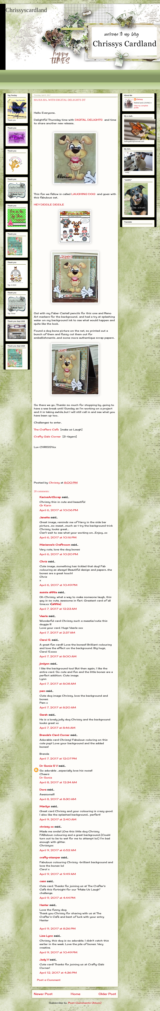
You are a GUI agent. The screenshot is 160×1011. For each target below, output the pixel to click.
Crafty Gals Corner (47, 436)
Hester (44, 905)
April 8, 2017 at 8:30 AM (57, 799)
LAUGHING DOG (83, 194)
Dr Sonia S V (48, 765)
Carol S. (45, 639)
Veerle (43, 616)
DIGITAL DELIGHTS (89, 119)
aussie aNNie (48, 592)
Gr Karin (45, 505)
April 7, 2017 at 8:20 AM (57, 707)
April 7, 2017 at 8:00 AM (57, 656)
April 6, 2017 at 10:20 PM (58, 554)
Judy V (44, 959)
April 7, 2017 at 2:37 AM (57, 632)
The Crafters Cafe (46, 429)
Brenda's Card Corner (54, 735)
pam (42, 690)
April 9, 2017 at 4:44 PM (57, 897)
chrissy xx (46, 826)
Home (75, 994)
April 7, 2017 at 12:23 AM (58, 608)
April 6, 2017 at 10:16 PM (57, 537)
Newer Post (43, 994)
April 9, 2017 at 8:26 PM (57, 928)
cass (42, 881)
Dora (42, 789)
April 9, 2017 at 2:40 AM (57, 819)
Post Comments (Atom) (84, 1002)
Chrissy (139, 99)
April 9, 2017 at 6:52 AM (57, 850)
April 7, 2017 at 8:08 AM (57, 683)
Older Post (107, 994)
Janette (44, 517)
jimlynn (44, 663)
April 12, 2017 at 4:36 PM (58, 972)
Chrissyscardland (26, 10)
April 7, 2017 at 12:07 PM (58, 758)
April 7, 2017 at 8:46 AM (57, 727)
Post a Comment (48, 979)
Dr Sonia (45, 777)
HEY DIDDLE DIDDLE (49, 204)
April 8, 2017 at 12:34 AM (58, 782)
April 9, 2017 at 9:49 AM (57, 874)
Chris (43, 561)
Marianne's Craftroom (54, 544)
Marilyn (44, 806)
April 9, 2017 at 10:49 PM (58, 952)
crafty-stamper (49, 857)
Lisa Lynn (46, 935)
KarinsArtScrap (50, 497)
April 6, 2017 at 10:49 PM (58, 585)
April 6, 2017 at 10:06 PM (58, 510)
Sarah (43, 714)
